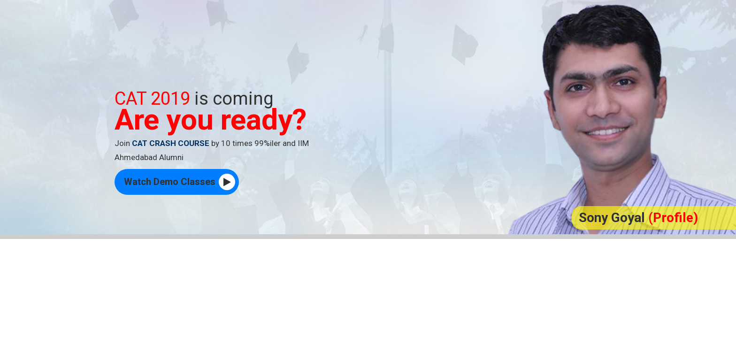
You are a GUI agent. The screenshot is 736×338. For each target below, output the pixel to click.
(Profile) (673, 217)
